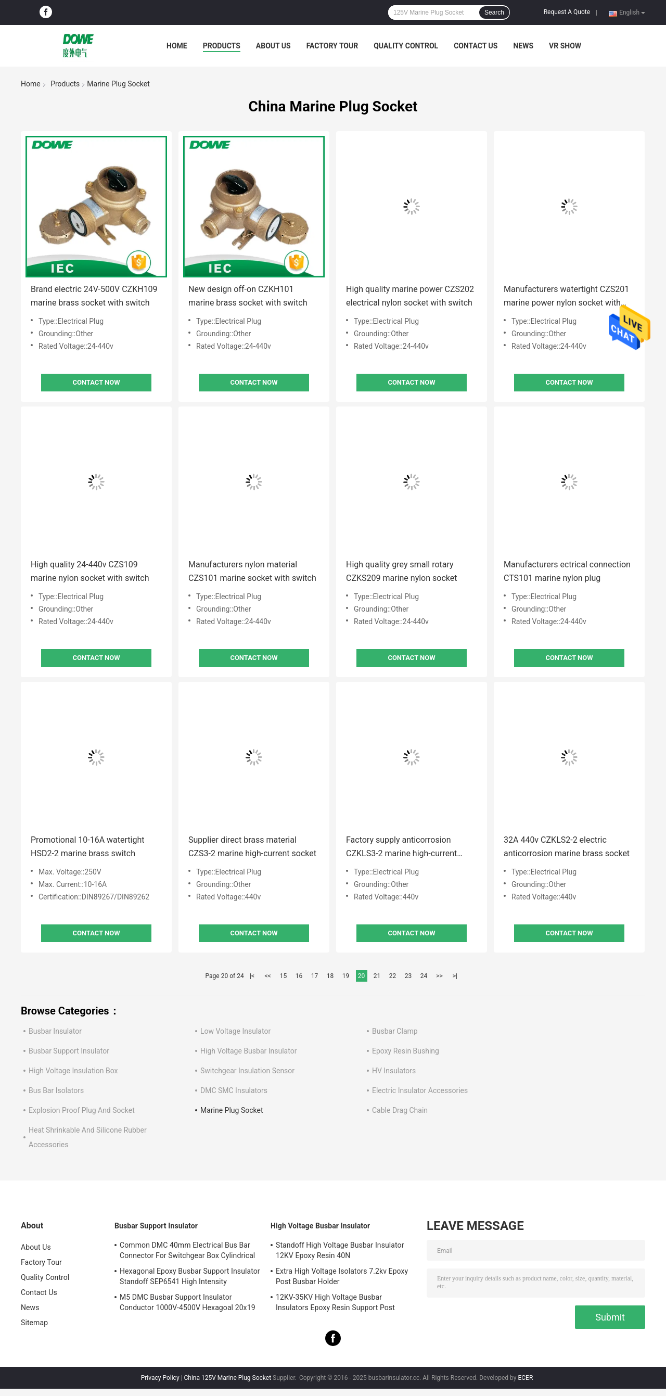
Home (176, 46)
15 (283, 976)
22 (392, 976)
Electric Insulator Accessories (420, 1090)
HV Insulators (394, 1071)
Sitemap (34, 1322)
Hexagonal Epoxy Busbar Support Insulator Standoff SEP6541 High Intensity (190, 1276)
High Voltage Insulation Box (73, 1071)
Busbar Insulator (55, 1031)
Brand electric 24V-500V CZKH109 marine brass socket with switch (94, 296)
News (523, 46)
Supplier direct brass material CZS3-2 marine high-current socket (252, 846)
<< (268, 976)
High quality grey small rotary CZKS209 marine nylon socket (401, 571)
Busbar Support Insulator (69, 1051)
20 (361, 976)
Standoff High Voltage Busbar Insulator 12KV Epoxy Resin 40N (340, 1250)
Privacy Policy (160, 1377)
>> (439, 976)
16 (299, 976)
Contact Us (475, 46)
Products (221, 46)
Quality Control (406, 46)
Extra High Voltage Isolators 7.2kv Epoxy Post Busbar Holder (342, 1276)
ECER (525, 1377)
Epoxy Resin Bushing (405, 1051)
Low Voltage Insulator (235, 1031)
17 (314, 976)
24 (424, 976)
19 (346, 976)
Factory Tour (332, 46)
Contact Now (96, 382)
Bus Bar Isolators (56, 1090)
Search (494, 12)
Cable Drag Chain (400, 1110)
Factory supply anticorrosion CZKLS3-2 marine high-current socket (401, 847)
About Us (273, 46)
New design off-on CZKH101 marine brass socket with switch (248, 296)
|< (252, 976)
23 (408, 976)
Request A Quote (567, 12)
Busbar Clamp (395, 1031)
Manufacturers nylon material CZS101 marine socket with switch (252, 571)
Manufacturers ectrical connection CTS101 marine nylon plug (567, 571)
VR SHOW (565, 46)
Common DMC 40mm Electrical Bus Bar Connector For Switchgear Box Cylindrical (187, 1250)
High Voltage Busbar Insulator (248, 1051)
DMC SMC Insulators (233, 1090)
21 (377, 976)
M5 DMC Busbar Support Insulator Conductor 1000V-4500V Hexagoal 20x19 (187, 1302)
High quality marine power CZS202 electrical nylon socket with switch (410, 296)
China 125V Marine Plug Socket (227, 1377)
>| (455, 976)
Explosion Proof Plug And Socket (82, 1110)
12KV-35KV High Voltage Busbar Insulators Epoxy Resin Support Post (335, 1302)
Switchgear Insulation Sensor (247, 1071)
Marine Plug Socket (231, 1110)
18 (330, 976)
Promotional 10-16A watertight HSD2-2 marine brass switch (88, 846)
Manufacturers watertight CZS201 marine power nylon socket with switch (566, 297)
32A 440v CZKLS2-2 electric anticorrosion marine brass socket (567, 846)
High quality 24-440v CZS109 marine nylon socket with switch (90, 571)
